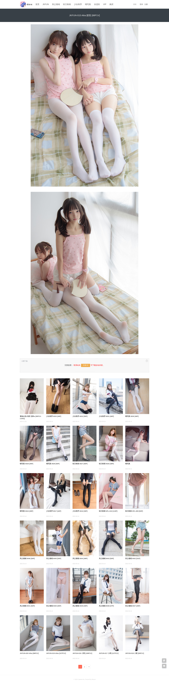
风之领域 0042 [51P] (132, 558)
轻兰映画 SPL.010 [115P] (108, 511)
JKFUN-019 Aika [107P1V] (56, 653)
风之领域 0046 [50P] (27, 558)
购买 (111, 4)
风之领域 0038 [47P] (106, 606)
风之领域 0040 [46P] (53, 606)
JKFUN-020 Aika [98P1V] (29, 653)
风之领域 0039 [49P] (80, 606)
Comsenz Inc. (81, 679)
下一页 (89, 667)
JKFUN (46, 4)
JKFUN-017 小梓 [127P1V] (109, 653)
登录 (141, 4)
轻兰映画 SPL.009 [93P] (134, 511)
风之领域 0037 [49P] (132, 606)
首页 (37, 4)
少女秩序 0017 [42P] (53, 511)
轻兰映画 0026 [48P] (106, 463)
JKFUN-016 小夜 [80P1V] (134, 653)
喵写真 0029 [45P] (26, 463)
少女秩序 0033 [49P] (53, 416)
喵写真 (88, 4)
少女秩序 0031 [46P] (106, 416)
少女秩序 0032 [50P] (80, 416)
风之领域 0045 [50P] (53, 558)
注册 (146, 4)
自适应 (97, 4)
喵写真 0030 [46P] (131, 416)
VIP (104, 4)
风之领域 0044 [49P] (80, 558)
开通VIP (85, 365)
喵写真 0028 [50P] (52, 463)
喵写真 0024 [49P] (26, 511)
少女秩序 (78, 4)
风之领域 (56, 4)
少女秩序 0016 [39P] (80, 511)
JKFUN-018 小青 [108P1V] (82, 653)
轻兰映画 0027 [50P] (80, 463)
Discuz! (94, 679)
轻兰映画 (67, 4)
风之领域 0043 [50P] (106, 558)
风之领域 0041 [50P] (27, 606)
